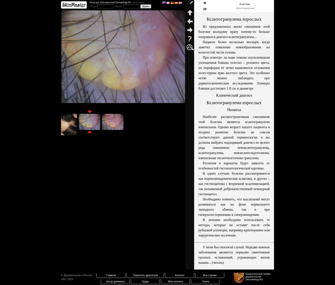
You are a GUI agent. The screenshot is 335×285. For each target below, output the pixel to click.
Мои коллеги (175, 281)
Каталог (179, 275)
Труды (145, 281)
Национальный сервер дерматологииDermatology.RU (258, 277)
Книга (206, 281)
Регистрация (138, 2)
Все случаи (210, 275)
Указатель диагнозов (145, 275)
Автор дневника (115, 281)
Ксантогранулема (245, 8)
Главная (111, 275)
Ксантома (245, 4)
